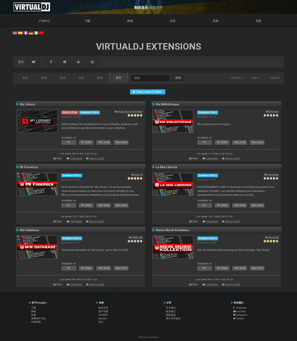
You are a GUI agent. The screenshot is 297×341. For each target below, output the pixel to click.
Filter (256, 78)
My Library (27, 104)
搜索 (178, 78)
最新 (25, 78)
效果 (63, 78)
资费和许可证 (38, 318)
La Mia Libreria (166, 167)
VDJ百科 (103, 314)
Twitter (238, 318)
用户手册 (103, 311)
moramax (273, 174)
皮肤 (44, 78)
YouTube (239, 311)
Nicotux (274, 111)
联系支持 (103, 307)
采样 (81, 78)
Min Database (29, 230)
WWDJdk (137, 237)
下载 (87, 20)
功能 (33, 314)
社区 (173, 20)
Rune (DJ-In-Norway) (130, 111)
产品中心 (44, 20)
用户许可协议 (173, 318)
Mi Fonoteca (29, 167)
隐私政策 (171, 314)
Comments (76, 158)
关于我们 (171, 307)
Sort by (237, 78)
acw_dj (139, 174)
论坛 (100, 322)
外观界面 (36, 322)
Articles (102, 318)
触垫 (100, 78)
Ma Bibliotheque (167, 104)
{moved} (274, 237)
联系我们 (171, 311)
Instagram (240, 314)
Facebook (239, 307)
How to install (96, 158)
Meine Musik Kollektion (172, 230)
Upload (274, 78)
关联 (258, 20)
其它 (119, 78)
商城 (130, 20)
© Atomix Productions (148, 337)
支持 (215, 20)
